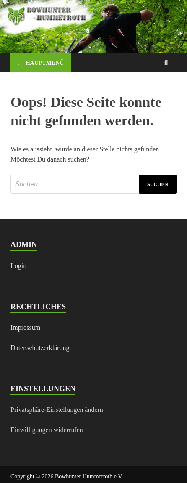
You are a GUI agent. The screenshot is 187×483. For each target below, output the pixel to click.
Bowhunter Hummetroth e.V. (89, 476)
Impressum (25, 327)
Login (18, 265)
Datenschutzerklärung (39, 347)
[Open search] (166, 63)
